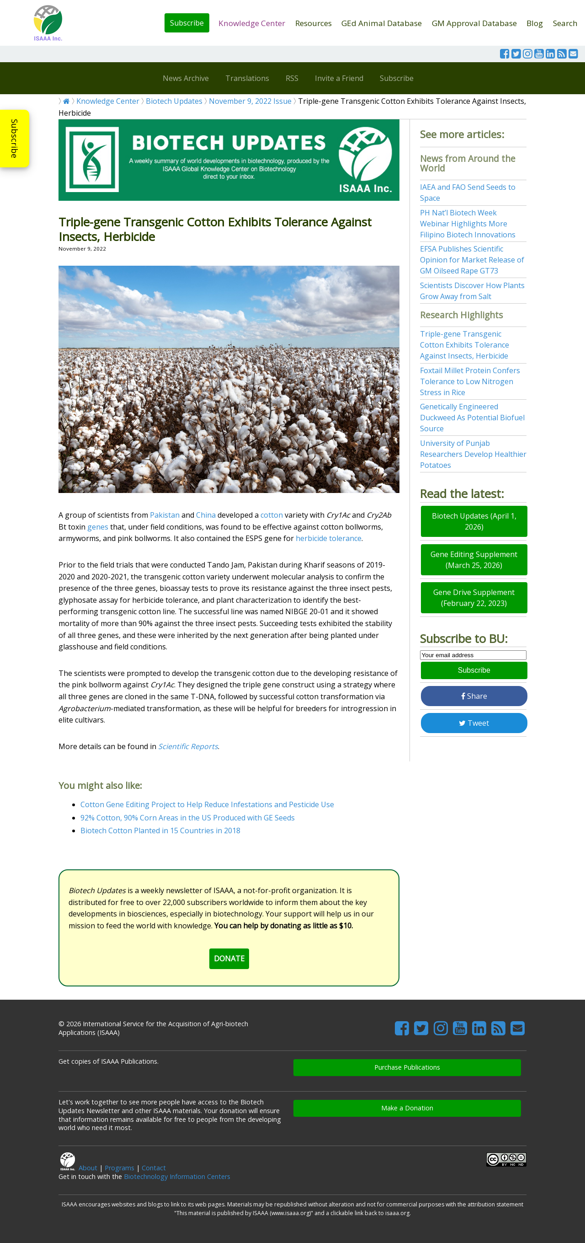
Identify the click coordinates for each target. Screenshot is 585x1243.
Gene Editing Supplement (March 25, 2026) (474, 559)
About (88, 1167)
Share (474, 696)
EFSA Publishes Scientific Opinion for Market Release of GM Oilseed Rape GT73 (472, 260)
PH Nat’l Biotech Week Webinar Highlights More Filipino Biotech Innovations (468, 224)
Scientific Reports (188, 746)
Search (565, 23)
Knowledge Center (251, 23)
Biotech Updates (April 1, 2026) (474, 521)
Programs (119, 1167)
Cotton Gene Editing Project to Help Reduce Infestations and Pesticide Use (207, 804)
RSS (292, 78)
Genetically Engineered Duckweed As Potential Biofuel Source (472, 418)
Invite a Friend (339, 78)
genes (97, 527)
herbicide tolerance (329, 538)
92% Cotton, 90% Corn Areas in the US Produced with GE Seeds (187, 818)
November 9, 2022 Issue (250, 101)
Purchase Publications (407, 1067)
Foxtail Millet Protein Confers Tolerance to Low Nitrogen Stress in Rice (470, 381)
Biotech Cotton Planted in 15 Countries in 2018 (160, 830)
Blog (534, 23)
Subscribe (187, 23)
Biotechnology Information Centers (177, 1176)
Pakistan (165, 515)
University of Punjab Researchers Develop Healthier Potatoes (473, 454)
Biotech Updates (174, 101)
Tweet (474, 723)
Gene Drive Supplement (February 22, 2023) (474, 597)
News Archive (186, 78)
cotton (272, 515)
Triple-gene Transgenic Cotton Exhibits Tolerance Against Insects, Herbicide (464, 345)
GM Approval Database (474, 23)
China (206, 515)
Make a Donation (407, 1108)
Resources (313, 23)
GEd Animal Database (381, 23)
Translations (247, 78)
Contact (154, 1167)
